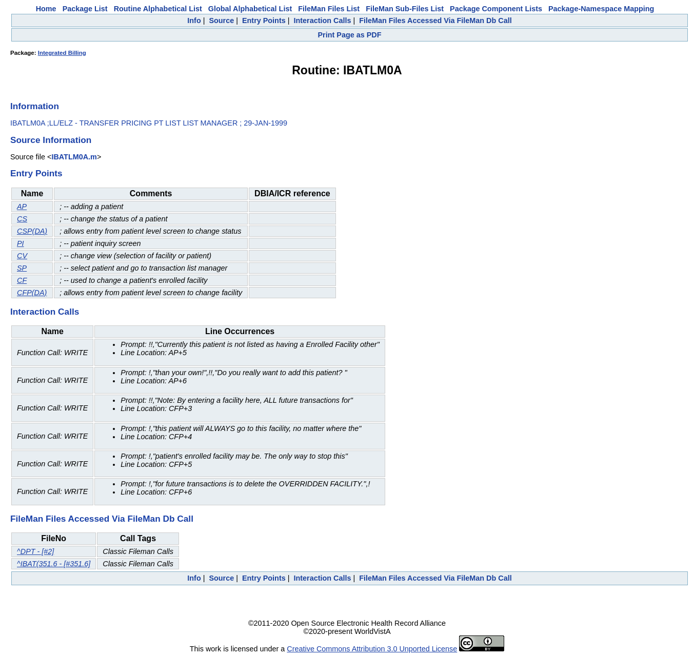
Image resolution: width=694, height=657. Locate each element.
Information (34, 106)
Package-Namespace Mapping (601, 9)
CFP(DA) (32, 293)
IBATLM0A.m (73, 157)
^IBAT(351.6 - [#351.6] (53, 564)
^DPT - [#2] (35, 551)
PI (20, 243)
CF (22, 280)
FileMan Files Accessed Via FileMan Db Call (435, 20)
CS (22, 219)
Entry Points (264, 20)
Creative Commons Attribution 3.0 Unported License (372, 649)
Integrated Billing (62, 53)
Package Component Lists (496, 9)
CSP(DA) (32, 231)
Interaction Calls (322, 20)
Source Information (50, 140)
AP (22, 206)
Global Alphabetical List (250, 9)
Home (46, 9)
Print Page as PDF (350, 35)
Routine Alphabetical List (158, 9)
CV (22, 256)
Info (194, 20)
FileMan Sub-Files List (405, 9)
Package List (85, 9)
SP (22, 268)
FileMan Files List (329, 9)
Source (221, 20)
